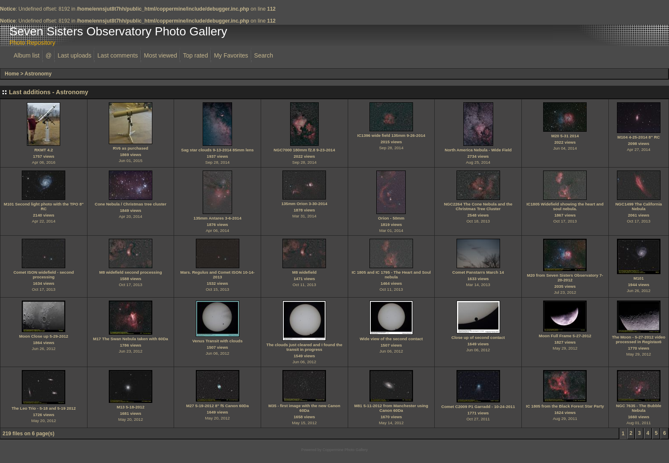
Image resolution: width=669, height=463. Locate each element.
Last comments (117, 55)
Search (263, 55)
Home (12, 74)
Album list (27, 55)
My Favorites (231, 55)
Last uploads (74, 55)
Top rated (195, 55)
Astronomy (38, 74)
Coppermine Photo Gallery (345, 450)
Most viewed (160, 55)
